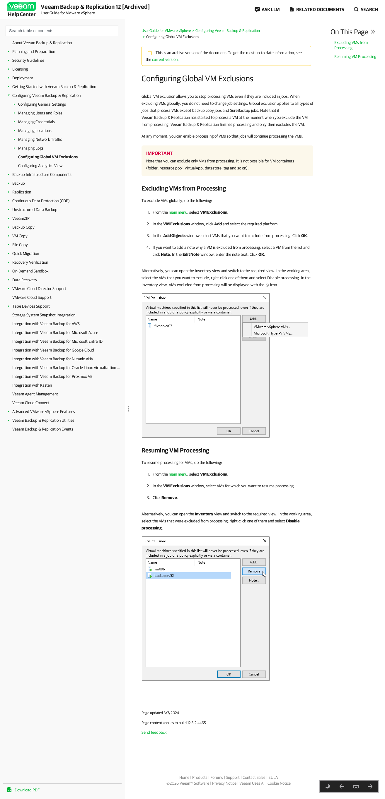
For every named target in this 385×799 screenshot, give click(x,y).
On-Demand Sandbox (30, 271)
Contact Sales (254, 777)
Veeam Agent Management (35, 394)
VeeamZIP (21, 218)
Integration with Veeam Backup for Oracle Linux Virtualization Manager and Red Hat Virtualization (67, 367)
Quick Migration (25, 253)
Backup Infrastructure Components (41, 174)
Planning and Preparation (33, 51)
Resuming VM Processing (355, 56)
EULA (273, 777)
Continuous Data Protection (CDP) (41, 200)
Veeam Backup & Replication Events (42, 429)
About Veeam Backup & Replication (42, 42)
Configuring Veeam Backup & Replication (46, 95)
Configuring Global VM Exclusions (48, 157)
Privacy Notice (224, 783)
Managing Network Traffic (40, 139)
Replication (21, 192)
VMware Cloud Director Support (39, 288)
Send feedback (154, 732)
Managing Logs (30, 148)
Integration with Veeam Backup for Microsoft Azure (55, 332)
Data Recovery (24, 279)
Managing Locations (35, 130)
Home (184, 777)
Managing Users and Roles (40, 113)
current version (165, 59)
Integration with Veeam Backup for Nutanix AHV (52, 358)
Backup (18, 183)
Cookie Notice (279, 783)
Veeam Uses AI (252, 783)
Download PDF (27, 790)
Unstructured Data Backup (34, 209)
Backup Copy (23, 227)
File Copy (20, 244)
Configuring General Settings (42, 104)
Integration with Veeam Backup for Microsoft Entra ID (57, 341)
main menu (178, 212)
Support (233, 777)
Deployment (22, 78)
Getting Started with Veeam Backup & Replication (54, 86)
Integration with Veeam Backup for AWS (46, 323)
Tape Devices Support (31, 306)
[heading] (229, 188)
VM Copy (20, 236)
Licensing (20, 69)
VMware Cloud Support (32, 297)
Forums (216, 777)
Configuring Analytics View (40, 165)
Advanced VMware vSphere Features (43, 411)
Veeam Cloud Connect (30, 402)
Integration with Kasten (32, 385)
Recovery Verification (30, 262)
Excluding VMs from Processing (351, 45)
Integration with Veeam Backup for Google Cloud (53, 350)
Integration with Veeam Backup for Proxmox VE (52, 376)
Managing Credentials (36, 121)
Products (199, 777)
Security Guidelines (28, 60)
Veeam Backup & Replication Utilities (43, 420)
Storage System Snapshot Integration (43, 315)
